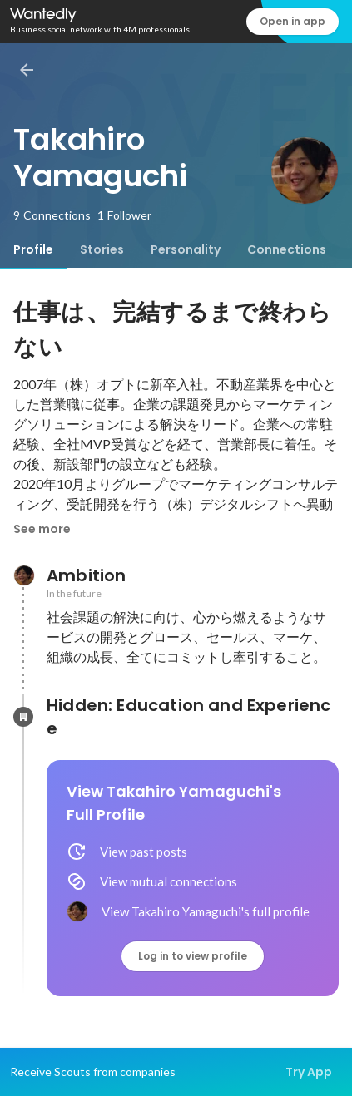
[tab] (33, 249)
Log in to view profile (192, 956)
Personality (186, 249)
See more (42, 529)
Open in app (292, 21)
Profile (33, 249)
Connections (286, 249)
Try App (308, 1072)
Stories (102, 249)
